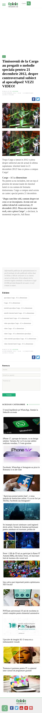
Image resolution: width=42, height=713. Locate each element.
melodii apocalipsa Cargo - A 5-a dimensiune (18, 308)
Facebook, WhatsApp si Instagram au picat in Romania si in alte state (21, 468)
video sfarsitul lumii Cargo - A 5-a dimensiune (18, 344)
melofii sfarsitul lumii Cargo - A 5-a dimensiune (19, 313)
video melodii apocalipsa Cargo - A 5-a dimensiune (20, 339)
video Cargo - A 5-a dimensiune (14, 328)
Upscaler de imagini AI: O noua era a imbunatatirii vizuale (18, 640)
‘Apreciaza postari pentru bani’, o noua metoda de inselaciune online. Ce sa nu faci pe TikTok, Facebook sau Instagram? (21, 498)
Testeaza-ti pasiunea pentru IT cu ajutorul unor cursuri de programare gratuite (19, 669)
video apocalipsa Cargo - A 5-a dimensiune (17, 323)
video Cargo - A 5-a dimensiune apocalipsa (17, 334)
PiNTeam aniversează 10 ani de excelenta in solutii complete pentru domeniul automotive (21, 612)
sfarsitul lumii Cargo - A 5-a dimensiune (16, 318)
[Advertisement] (21, 22)
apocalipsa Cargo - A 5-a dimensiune (15, 298)
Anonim (15, 91)
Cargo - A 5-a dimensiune (12, 303)
